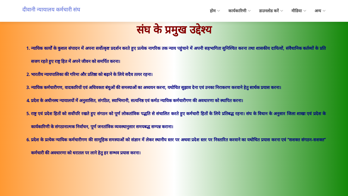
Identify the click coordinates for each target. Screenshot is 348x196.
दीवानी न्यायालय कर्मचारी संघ (51, 9)
